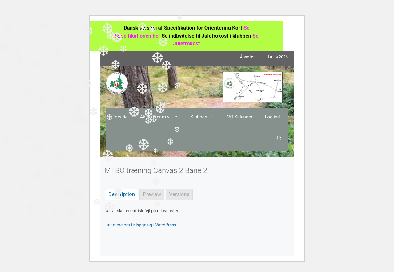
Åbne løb (248, 56)
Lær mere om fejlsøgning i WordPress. (140, 224)
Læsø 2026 (278, 56)
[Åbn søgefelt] (279, 138)
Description (121, 194)
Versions (179, 194)
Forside (120, 117)
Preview (152, 194)
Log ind (272, 117)
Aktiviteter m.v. (162, 117)
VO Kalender (239, 117)
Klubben (206, 117)
